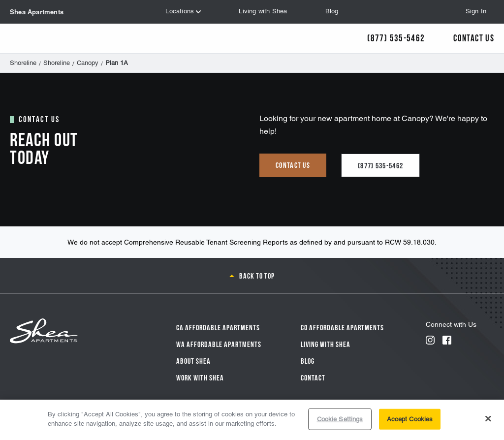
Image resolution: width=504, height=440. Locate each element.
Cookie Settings (340, 419)
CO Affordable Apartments (342, 327)
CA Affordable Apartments (218, 327)
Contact (313, 377)
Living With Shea (325, 343)
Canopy (87, 62)
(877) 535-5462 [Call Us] (396, 37)
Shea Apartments (36, 12)
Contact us (293, 164)
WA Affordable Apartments (218, 343)
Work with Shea (200, 377)
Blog (308, 360)
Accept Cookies (410, 419)
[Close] (488, 418)
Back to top (257, 275)
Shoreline (23, 62)
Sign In (476, 11)
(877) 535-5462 (380, 165)
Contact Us (473, 37)
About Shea (193, 360)
